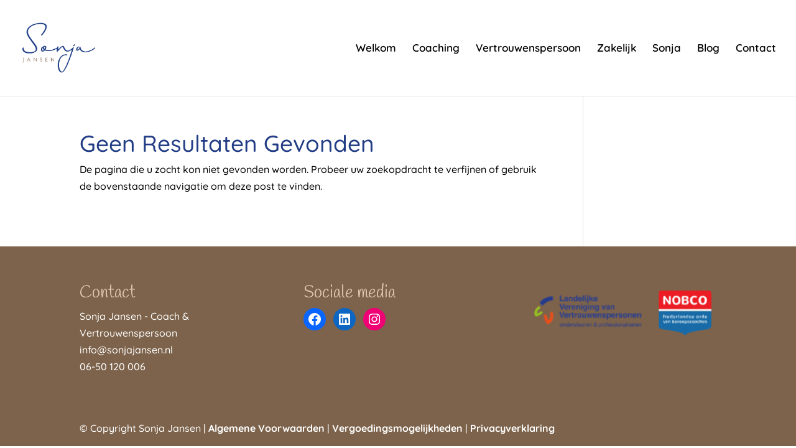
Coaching (436, 49)
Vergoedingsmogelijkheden (397, 428)
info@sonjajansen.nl (126, 349)
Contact (756, 49)
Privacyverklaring (512, 428)
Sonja (666, 49)
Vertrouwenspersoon (528, 49)
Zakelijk (616, 49)
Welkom (376, 49)
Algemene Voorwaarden (266, 428)
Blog (708, 49)
